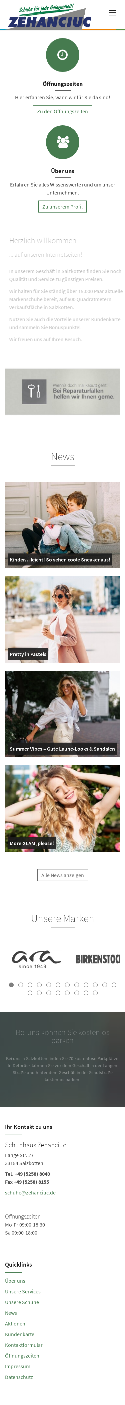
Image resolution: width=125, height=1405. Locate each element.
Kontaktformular (24, 1345)
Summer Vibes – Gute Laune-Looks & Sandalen (62, 750)
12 (114, 985)
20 (95, 993)
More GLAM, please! (32, 844)
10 (95, 985)
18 (77, 993)
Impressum (17, 1366)
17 (67, 993)
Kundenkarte (19, 1334)
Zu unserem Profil (62, 206)
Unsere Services (23, 1291)
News (11, 1312)
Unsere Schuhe (22, 1302)
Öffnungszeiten (22, 1355)
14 (39, 993)
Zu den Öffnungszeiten (62, 111)
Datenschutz (19, 1377)
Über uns (15, 1280)
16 (58, 993)
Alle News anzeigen (62, 879)
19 (86, 993)
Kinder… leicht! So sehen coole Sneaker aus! (60, 560)
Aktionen (15, 1323)
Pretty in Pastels (28, 655)
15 (49, 993)
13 (30, 993)
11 (105, 985)
